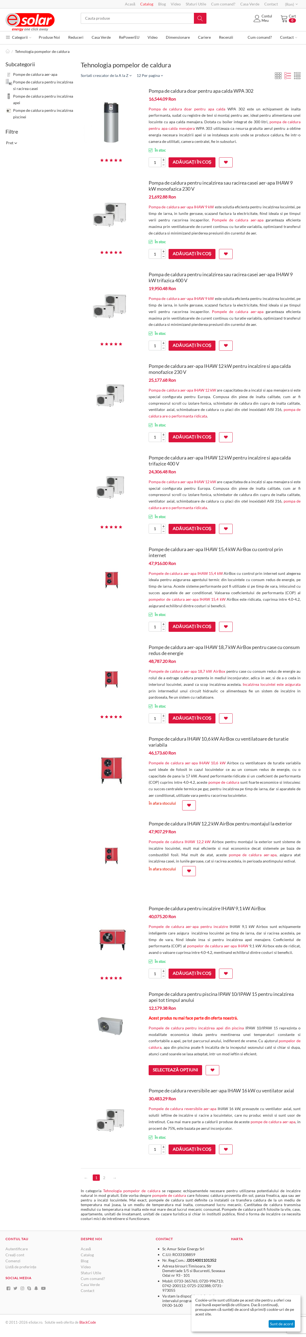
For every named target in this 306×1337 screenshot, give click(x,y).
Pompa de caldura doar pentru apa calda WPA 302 (201, 91)
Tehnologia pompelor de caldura (131, 1190)
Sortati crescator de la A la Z (106, 75)
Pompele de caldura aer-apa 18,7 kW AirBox (187, 671)
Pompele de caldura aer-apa (237, 220)
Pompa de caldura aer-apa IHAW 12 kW (182, 390)
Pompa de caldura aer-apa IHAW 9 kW (181, 207)
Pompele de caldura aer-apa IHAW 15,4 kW (186, 573)
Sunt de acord (281, 1323)
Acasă (130, 4)
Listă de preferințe (20, 1266)
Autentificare (16, 1248)
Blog (162, 4)
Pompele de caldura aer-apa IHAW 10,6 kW (187, 763)
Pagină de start (7, 51)
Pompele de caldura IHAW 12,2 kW (180, 841)
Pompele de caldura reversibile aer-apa (182, 1108)
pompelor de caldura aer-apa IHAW (217, 946)
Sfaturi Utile (196, 4)
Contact (271, 4)
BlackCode (87, 1322)
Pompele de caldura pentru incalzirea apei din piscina (196, 1028)
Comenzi (12, 1260)
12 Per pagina (150, 75)
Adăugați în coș (192, 161)
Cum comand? (223, 4)
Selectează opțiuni (175, 1069)
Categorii (18, 37)
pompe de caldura (223, 782)
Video (176, 4)
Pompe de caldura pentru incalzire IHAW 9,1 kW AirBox (207, 908)
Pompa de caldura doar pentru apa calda (187, 109)
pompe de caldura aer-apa (253, 854)
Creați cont (14, 1254)
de (77, 1322)
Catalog (146, 4)
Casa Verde (249, 4)
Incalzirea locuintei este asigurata (272, 684)
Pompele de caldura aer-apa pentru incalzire (188, 926)
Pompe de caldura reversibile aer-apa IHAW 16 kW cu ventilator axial (221, 1090)
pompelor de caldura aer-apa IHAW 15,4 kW (187, 599)
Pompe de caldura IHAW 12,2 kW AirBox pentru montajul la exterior (220, 824)
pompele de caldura (169, 1195)
